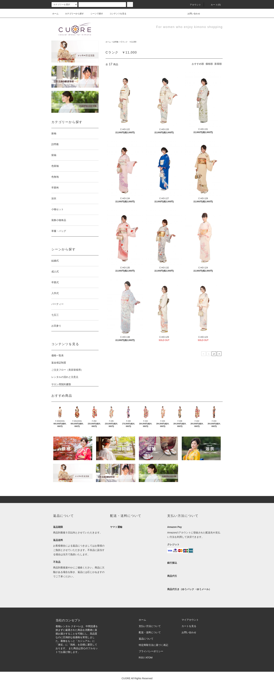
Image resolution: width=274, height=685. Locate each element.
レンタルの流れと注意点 (64, 377)
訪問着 (115, 42)
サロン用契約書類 (61, 384)
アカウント (193, 4)
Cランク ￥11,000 (128, 42)
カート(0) (214, 4)
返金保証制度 (58, 362)
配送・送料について (150, 632)
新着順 (218, 63)
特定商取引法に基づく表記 (153, 645)
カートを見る (189, 626)
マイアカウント (190, 619)
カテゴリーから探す (72, 13)
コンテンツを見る (115, 13)
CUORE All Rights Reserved (137, 678)
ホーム (55, 13)
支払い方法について (150, 626)
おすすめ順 (198, 63)
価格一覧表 (57, 355)
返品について (146, 638)
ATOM (149, 657)
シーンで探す (94, 13)
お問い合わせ (191, 13)
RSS (141, 657)
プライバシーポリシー (151, 651)
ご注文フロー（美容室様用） (67, 369)
